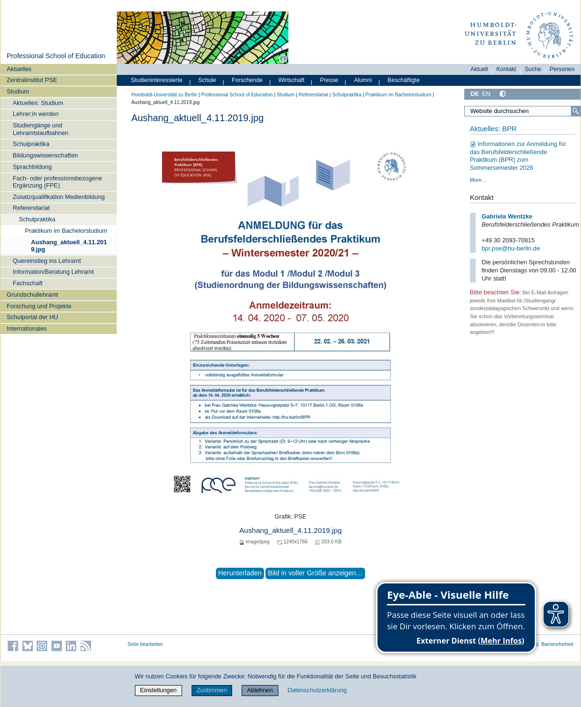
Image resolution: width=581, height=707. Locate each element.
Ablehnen (260, 690)
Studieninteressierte (157, 80)
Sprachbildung (32, 166)
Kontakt (506, 69)
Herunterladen (240, 573)
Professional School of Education (56, 56)
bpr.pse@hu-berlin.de (510, 248)
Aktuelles (19, 69)
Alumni (363, 80)
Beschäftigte (403, 80)
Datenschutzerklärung (317, 690)
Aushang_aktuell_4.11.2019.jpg (69, 246)
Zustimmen (212, 690)
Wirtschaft (291, 80)
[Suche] (576, 111)
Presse (329, 80)
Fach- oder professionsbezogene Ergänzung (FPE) (57, 182)
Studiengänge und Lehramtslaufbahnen (41, 129)
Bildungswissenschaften (45, 155)
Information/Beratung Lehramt (53, 271)
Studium (18, 91)
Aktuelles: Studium (38, 102)
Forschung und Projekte (39, 306)
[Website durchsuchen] (522, 111)
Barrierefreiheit (557, 644)
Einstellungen (158, 690)
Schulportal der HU (32, 317)
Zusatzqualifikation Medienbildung (59, 196)
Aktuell (479, 69)
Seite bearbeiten (145, 644)
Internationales (27, 328)
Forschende (247, 80)
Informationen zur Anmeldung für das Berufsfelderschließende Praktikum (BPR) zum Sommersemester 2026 (518, 155)
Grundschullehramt (32, 294)
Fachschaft (28, 283)
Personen (562, 69)
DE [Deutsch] (474, 93)
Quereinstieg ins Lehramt (47, 260)
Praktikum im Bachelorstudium (66, 230)
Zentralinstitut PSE (32, 79)
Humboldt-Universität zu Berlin (164, 94)
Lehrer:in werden (36, 113)
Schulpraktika (31, 143)
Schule (207, 80)
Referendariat (31, 207)
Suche (533, 69)
